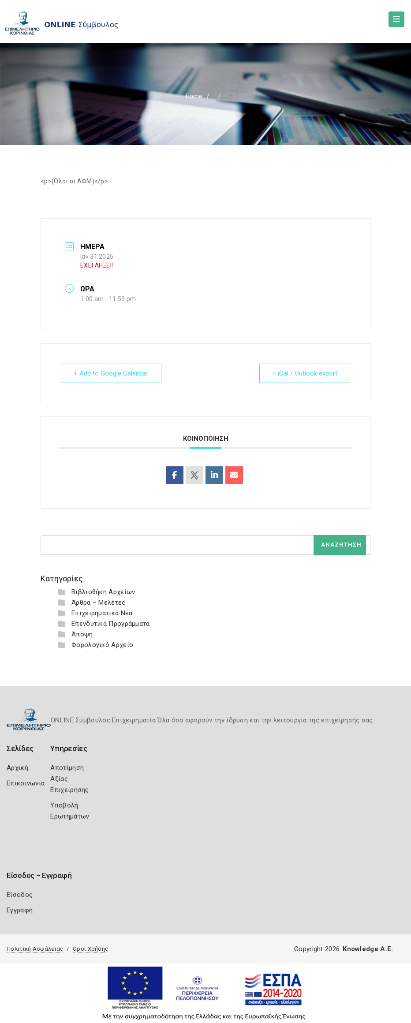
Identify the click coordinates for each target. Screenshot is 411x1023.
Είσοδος (20, 895)
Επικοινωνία (26, 783)
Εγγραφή (20, 910)
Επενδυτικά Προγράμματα (110, 624)
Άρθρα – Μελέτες (98, 602)
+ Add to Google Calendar (111, 373)
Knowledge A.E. (368, 949)
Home (194, 96)
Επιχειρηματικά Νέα (101, 613)
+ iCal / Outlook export (304, 373)
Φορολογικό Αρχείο (102, 645)
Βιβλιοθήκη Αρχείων (103, 592)
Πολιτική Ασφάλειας (35, 948)
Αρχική (17, 768)
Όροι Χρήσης (90, 948)
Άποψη (82, 634)
